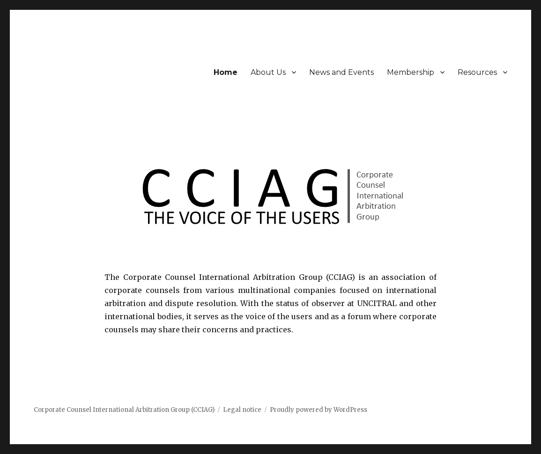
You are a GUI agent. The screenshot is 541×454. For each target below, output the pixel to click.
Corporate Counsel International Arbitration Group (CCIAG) (124, 410)
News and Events (341, 72)
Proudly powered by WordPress (318, 410)
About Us (268, 72)
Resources (477, 72)
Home (225, 72)
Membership (410, 72)
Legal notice (242, 410)
